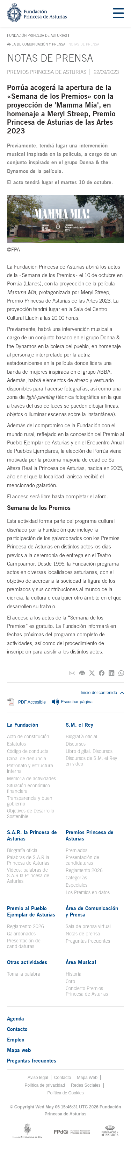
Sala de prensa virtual (88, 926)
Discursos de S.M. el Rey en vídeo (91, 761)
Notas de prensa (83, 933)
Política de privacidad (44, 1085)
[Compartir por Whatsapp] (121, 673)
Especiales (76, 885)
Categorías (76, 877)
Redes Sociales (85, 1085)
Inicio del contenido (102, 692)
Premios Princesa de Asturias (46, 72)
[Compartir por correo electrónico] (72, 673)
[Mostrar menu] (118, 13)
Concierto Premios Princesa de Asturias (87, 991)
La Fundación (22, 724)
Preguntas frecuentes (88, 941)
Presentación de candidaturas (82, 860)
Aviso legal (38, 1077)
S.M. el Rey (79, 724)
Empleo (15, 1039)
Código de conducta (28, 751)
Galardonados (21, 933)
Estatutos (16, 744)
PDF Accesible (32, 702)
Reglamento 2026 (84, 870)
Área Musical (81, 962)
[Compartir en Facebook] (101, 673)
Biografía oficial (81, 736)
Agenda (15, 1018)
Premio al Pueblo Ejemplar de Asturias (31, 911)
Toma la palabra (23, 974)
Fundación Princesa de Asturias (37, 35)
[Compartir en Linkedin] (111, 673)
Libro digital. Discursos (89, 751)
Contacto (17, 1029)
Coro (70, 981)
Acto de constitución (28, 736)
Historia (73, 974)
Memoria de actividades (31, 778)
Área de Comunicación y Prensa (36, 44)
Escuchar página (72, 702)
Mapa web (19, 1050)
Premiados (76, 850)
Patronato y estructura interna (30, 768)
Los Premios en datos (88, 892)
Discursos (76, 744)
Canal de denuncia (26, 758)
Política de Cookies (65, 1093)
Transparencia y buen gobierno (29, 801)
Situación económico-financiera (29, 788)
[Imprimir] (82, 673)
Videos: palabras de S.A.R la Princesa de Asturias (28, 875)
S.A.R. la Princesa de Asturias (32, 835)
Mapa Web (87, 1077)
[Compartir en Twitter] (92, 673)
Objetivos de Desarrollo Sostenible (30, 813)
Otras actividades (27, 962)
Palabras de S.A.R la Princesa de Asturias (28, 860)
